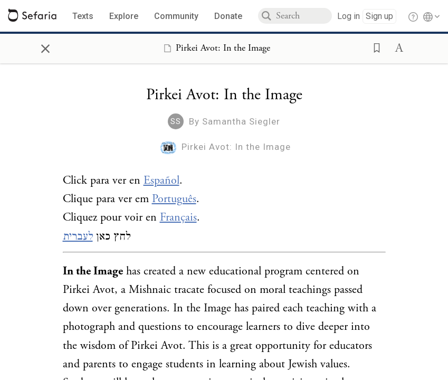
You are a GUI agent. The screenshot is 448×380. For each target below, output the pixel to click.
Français (178, 217)
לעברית (78, 236)
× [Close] (45, 47)
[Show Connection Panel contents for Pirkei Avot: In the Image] (214, 48)
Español (161, 180)
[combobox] (304, 16)
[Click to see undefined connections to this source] (224, 212)
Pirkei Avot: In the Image (236, 146)
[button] (374, 47)
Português (174, 199)
